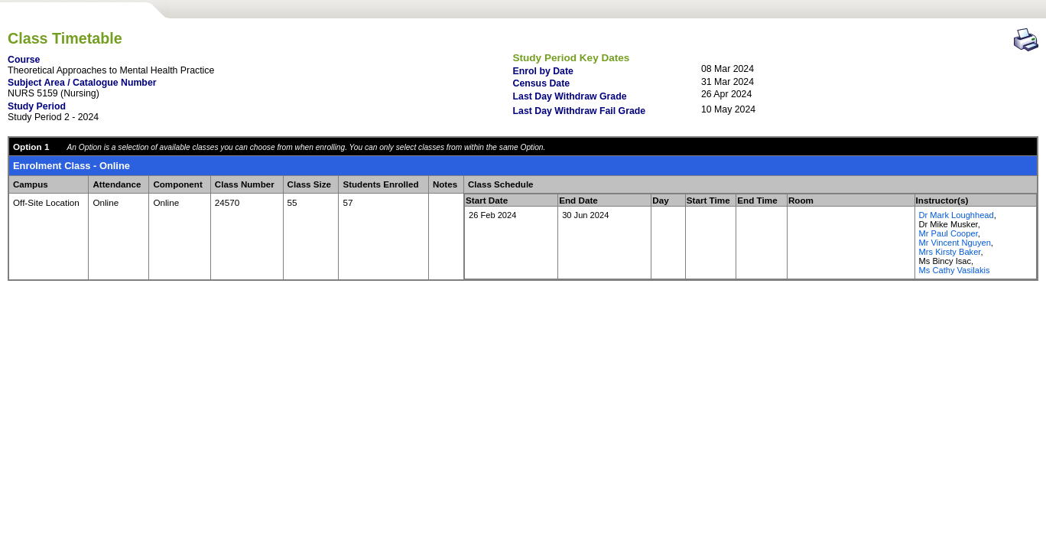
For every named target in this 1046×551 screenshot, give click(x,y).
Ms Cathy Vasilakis (954, 270)
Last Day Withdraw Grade (570, 96)
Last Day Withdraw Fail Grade (579, 111)
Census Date (541, 83)
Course (24, 59)
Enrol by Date (543, 71)
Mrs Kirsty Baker (950, 251)
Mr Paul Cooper (948, 233)
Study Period (37, 106)
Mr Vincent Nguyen (955, 242)
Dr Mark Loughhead (956, 215)
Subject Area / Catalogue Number (82, 82)
